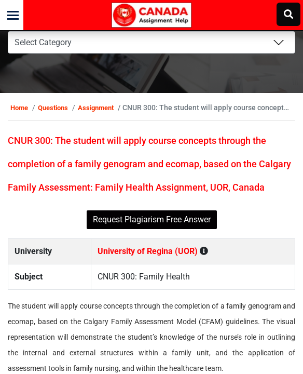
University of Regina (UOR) (152, 274)
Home (30, 108)
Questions (64, 108)
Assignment (107, 108)
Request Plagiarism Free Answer (152, 243)
